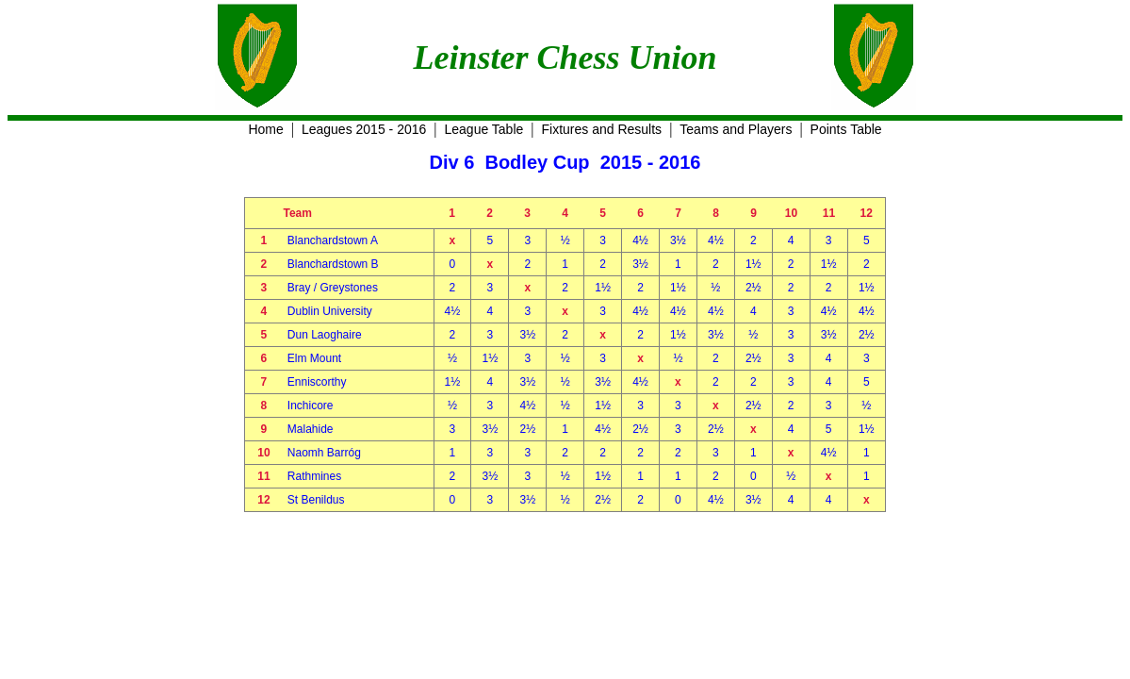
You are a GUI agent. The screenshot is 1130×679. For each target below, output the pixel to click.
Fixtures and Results (602, 129)
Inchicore (310, 405)
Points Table (846, 129)
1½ (753, 264)
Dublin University (329, 311)
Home (265, 129)
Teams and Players (736, 129)
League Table (483, 129)
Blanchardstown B (333, 264)
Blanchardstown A (332, 240)
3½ (678, 240)
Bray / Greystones (332, 287)
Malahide (310, 429)
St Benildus (316, 499)
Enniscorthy (317, 382)
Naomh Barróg (324, 452)
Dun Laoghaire (324, 334)
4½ (640, 240)
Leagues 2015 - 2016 (364, 129)
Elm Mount (314, 358)
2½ (753, 287)
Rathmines (314, 476)
